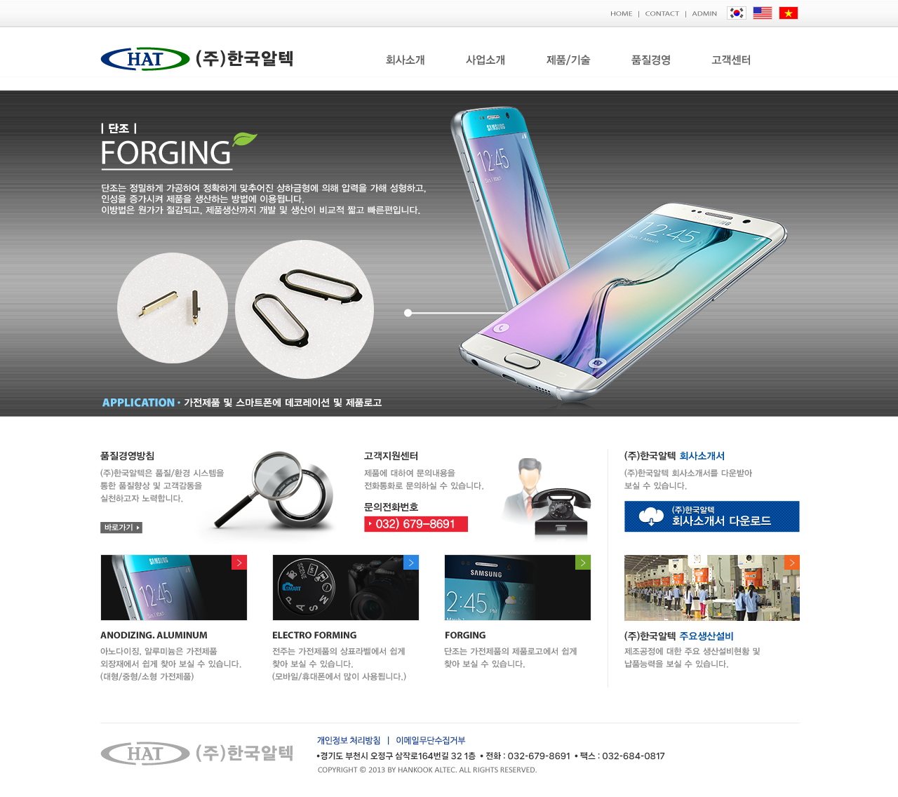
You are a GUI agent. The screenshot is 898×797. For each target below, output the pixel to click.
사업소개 (485, 60)
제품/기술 (568, 60)
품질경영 (651, 60)
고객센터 (733, 60)
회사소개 (405, 60)
